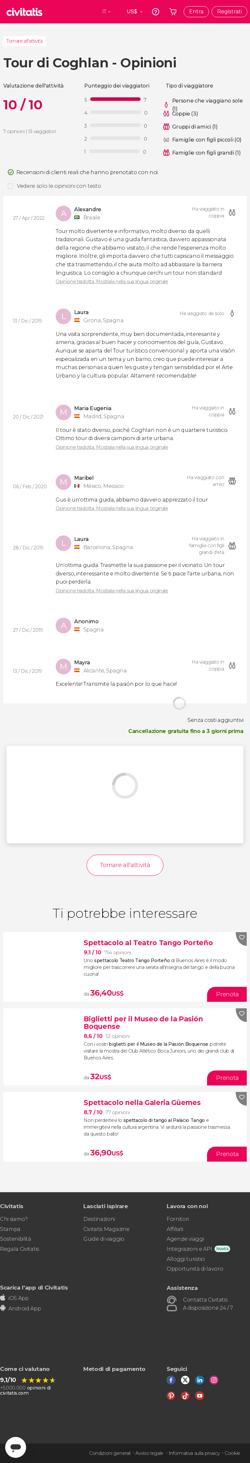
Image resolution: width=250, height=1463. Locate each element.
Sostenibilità (15, 1239)
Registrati (229, 11)
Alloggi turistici (186, 1259)
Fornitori (178, 1219)
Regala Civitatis (19, 1249)
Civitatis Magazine (106, 1229)
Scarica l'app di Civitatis (34, 1287)
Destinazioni (99, 1219)
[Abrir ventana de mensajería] (15, 1447)
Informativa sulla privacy (194, 1453)
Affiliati (175, 1229)
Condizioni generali (110, 1453)
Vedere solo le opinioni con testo (59, 186)
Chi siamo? (14, 1219)
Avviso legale (149, 1453)
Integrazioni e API (189, 1249)
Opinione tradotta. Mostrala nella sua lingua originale (112, 281)
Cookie (232, 1453)
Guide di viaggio (103, 1239)
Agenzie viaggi (185, 1239)
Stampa (10, 1229)
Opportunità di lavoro (195, 1269)
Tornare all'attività (25, 41)
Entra (196, 11)
